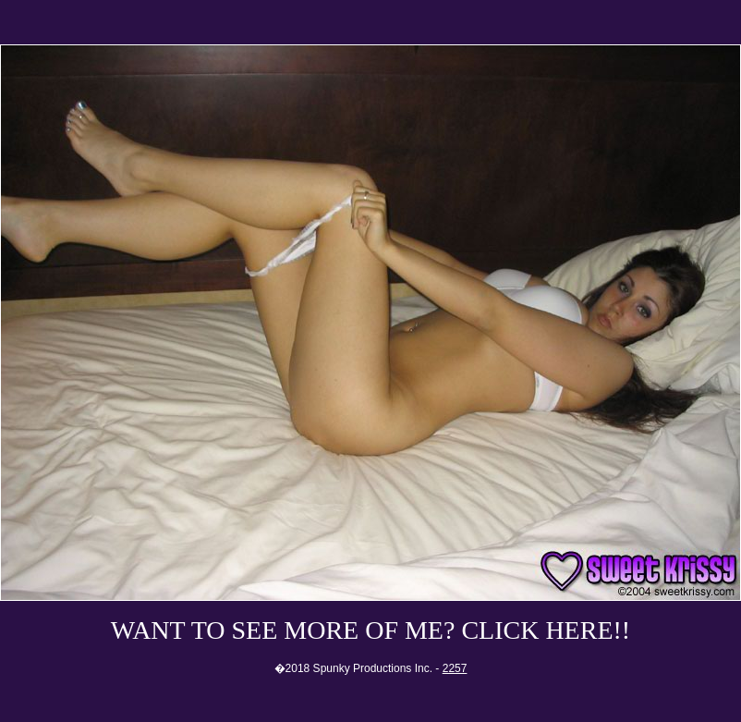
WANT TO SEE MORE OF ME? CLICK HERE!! (370, 630)
